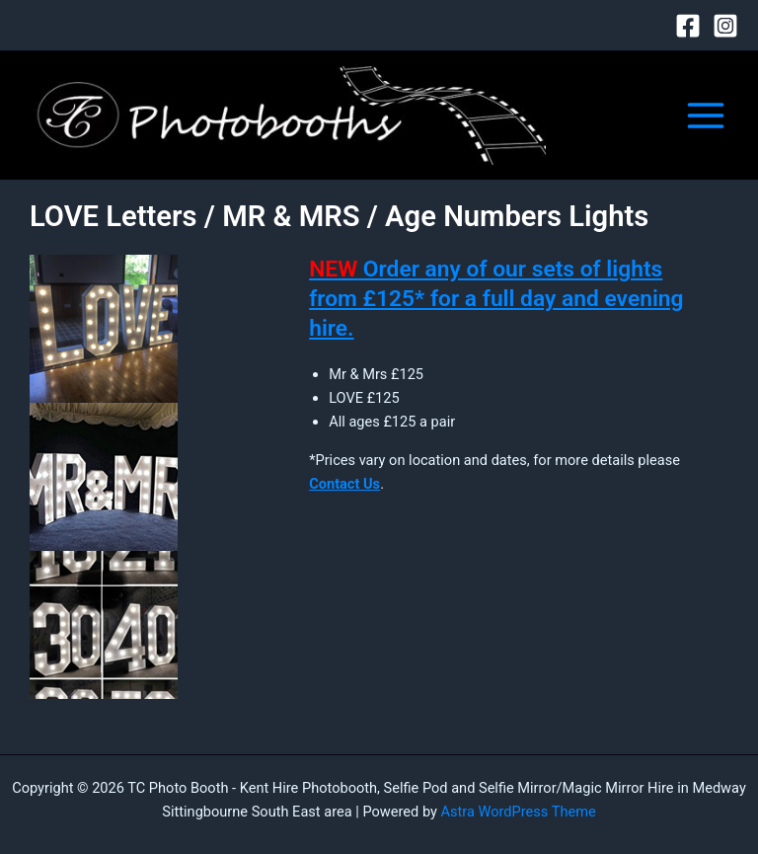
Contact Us (344, 484)
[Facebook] (688, 26)
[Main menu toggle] (705, 115)
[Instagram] (725, 26)
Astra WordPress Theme (518, 811)
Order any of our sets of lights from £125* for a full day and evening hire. (496, 298)
